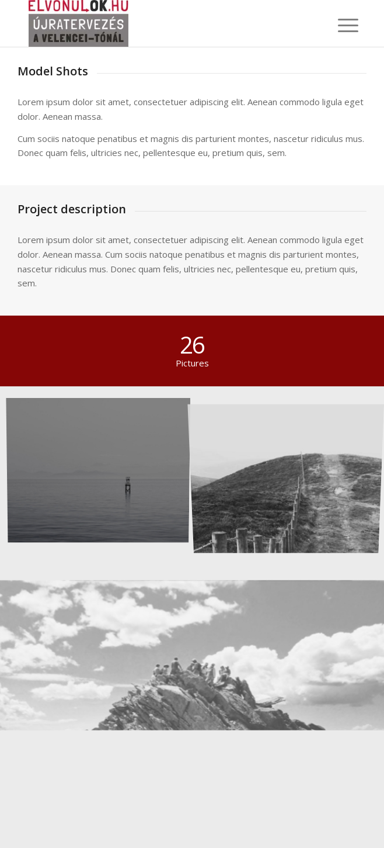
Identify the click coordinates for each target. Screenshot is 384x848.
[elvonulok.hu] (159, 23)
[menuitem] (339, 24)
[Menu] (339, 24)
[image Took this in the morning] (103, 471)
